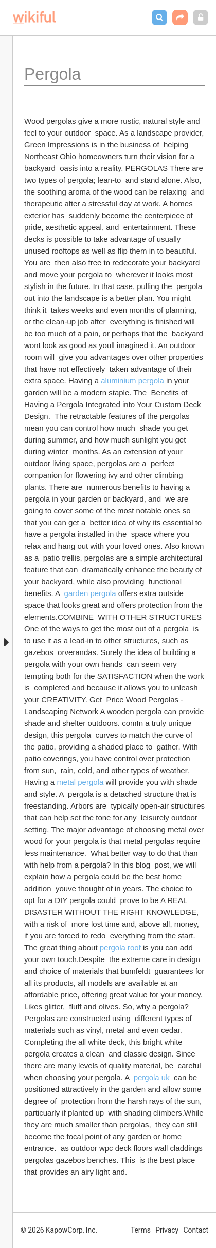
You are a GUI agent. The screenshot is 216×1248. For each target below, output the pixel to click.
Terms (141, 1230)
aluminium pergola (132, 380)
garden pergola (90, 593)
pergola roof (120, 947)
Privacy (166, 1230)
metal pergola (80, 782)
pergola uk (152, 1077)
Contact (196, 1230)
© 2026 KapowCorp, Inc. (59, 1230)
